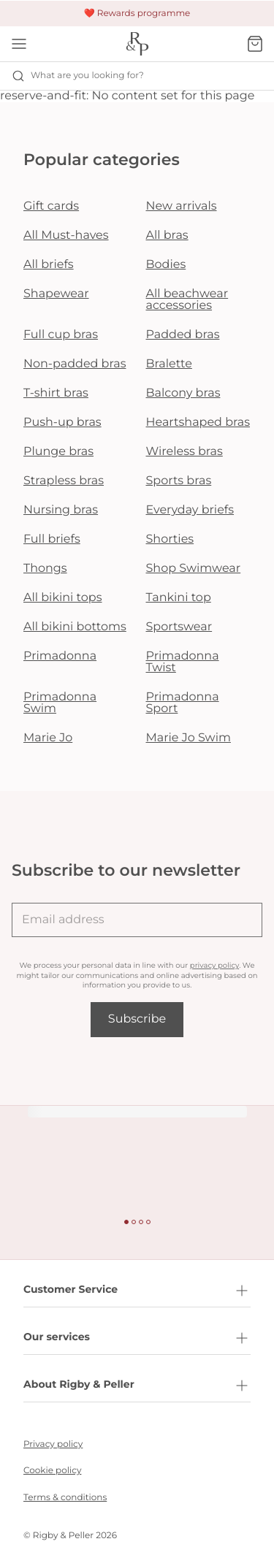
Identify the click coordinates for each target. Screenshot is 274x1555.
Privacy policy (53, 1444)
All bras (167, 235)
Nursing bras (60, 510)
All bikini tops (62, 598)
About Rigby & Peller (137, 1385)
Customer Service (137, 1290)
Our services (137, 1338)
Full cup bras (60, 335)
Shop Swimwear (193, 569)
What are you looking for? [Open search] (78, 76)
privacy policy (214, 965)
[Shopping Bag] (255, 44)
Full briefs (51, 539)
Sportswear (179, 627)
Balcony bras (183, 393)
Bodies (166, 265)
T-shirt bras (55, 393)
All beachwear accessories (187, 300)
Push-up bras (62, 422)
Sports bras (179, 481)
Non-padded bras (74, 364)
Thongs (45, 569)
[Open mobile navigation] (19, 44)
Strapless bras (63, 481)
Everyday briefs (190, 510)
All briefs (48, 265)
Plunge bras (58, 452)
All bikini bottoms (74, 627)
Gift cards (51, 206)
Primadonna (59, 656)
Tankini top (178, 598)
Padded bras (183, 335)
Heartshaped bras (198, 422)
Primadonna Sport (182, 703)
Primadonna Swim (59, 703)
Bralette (169, 364)
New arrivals (181, 206)
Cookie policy (52, 1470)
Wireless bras (184, 452)
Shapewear (56, 294)
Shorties (170, 539)
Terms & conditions (65, 1497)
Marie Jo (47, 738)
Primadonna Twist (182, 662)
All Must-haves (66, 235)
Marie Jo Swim (188, 738)
